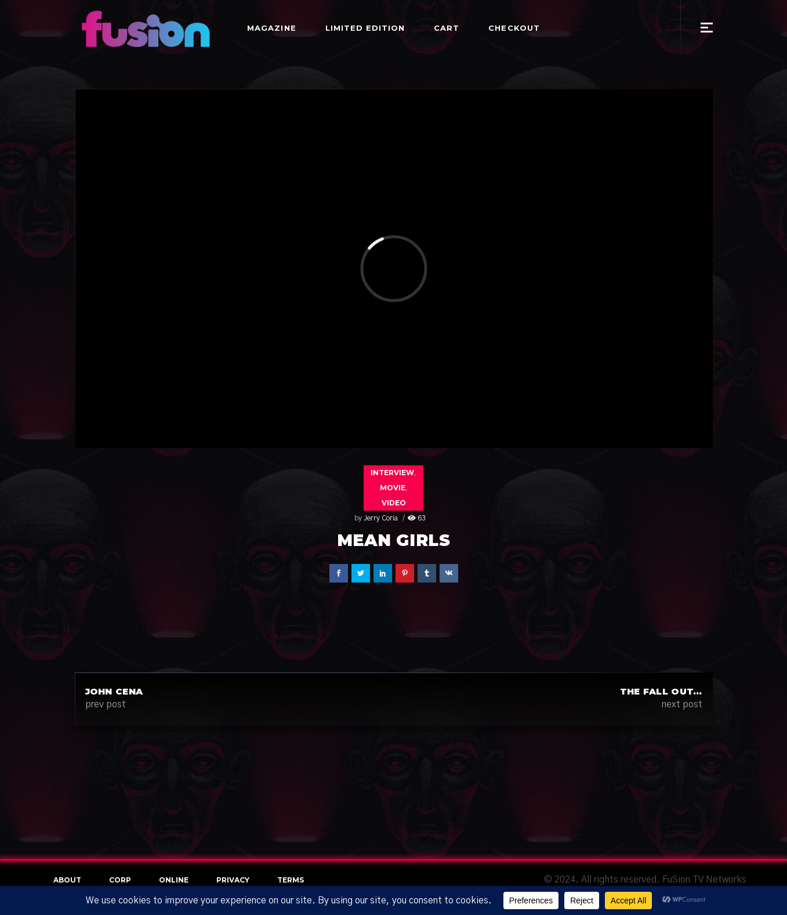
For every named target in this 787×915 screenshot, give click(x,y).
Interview (392, 472)
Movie (392, 487)
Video (394, 502)
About (67, 880)
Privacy (232, 880)
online (173, 880)
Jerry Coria (381, 518)
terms (290, 880)
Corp (120, 880)
